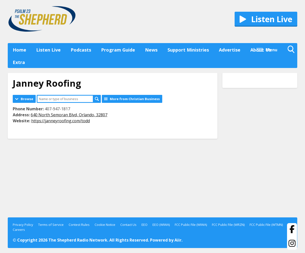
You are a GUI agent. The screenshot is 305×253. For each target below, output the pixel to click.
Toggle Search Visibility (292, 51)
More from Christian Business (135, 99)
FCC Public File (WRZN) (228, 224)
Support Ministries (188, 50)
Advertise (229, 50)
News (151, 50)
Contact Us (128, 224)
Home (19, 50)
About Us (260, 50)
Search (97, 99)
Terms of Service (51, 224)
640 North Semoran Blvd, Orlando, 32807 (69, 115)
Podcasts (81, 50)
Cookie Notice (105, 224)
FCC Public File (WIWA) (191, 224)
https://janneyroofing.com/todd (60, 121)
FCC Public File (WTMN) (266, 224)
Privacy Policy (23, 224)
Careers (19, 229)
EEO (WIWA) (161, 224)
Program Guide (118, 50)
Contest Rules (79, 224)
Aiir (177, 240)
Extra (19, 62)
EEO (145, 224)
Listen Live (48, 50)
